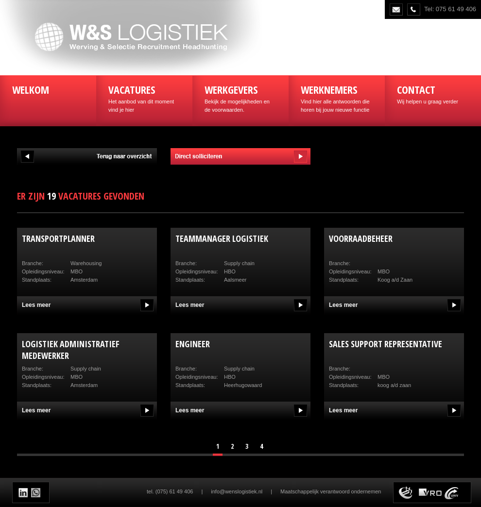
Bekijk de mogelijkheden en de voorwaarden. (240, 97)
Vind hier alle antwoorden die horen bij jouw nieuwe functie (337, 97)
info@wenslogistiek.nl (236, 491)
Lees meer (36, 305)
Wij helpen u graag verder (433, 93)
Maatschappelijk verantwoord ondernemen (330, 491)
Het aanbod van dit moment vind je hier (144, 97)
